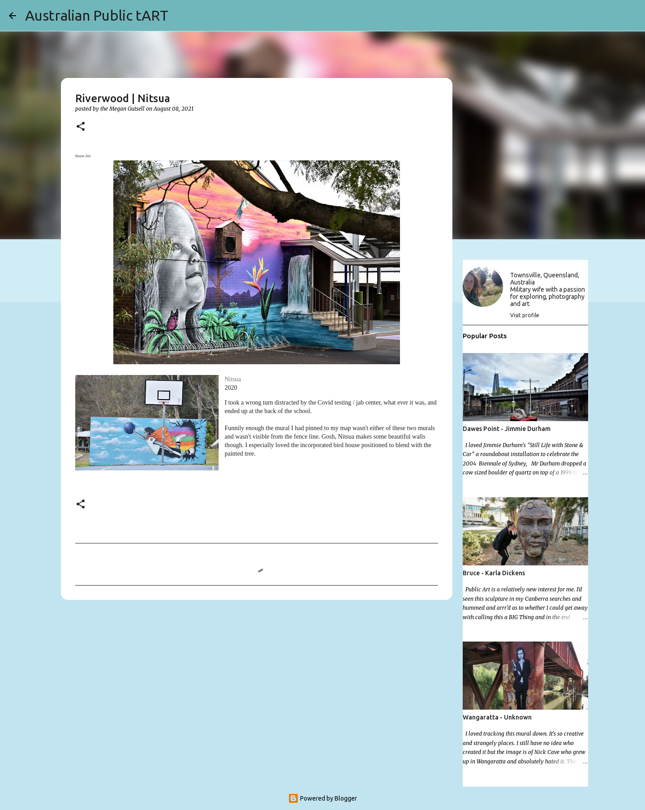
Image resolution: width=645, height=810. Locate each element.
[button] (80, 127)
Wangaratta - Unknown (497, 717)
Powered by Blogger (322, 798)
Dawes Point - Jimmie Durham (506, 428)
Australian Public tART (96, 15)
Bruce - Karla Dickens (494, 573)
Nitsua (233, 379)
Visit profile (524, 315)
